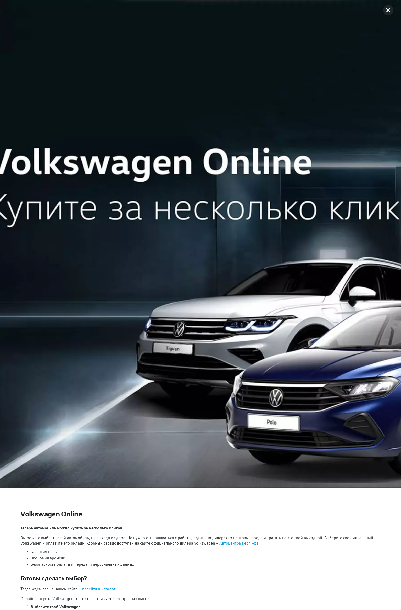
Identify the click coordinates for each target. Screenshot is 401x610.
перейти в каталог (98, 588)
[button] (388, 10)
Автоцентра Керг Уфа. (239, 543)
